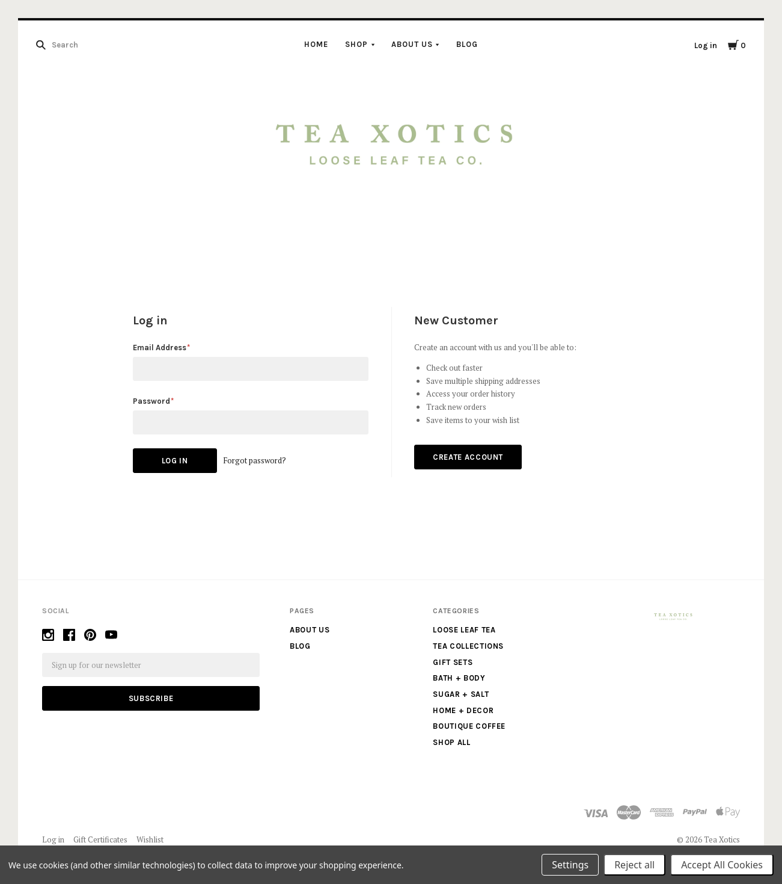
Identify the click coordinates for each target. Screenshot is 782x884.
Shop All (451, 742)
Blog (467, 44)
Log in (705, 45)
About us (412, 44)
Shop (356, 44)
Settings (570, 864)
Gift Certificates (100, 839)
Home (316, 44)
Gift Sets (452, 662)
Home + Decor (463, 710)
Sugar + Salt (461, 694)
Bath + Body (459, 677)
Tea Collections (468, 646)
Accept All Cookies (722, 864)
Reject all (634, 864)
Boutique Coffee (469, 726)
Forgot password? (254, 460)
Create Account (468, 457)
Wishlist (149, 839)
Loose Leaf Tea (464, 629)
